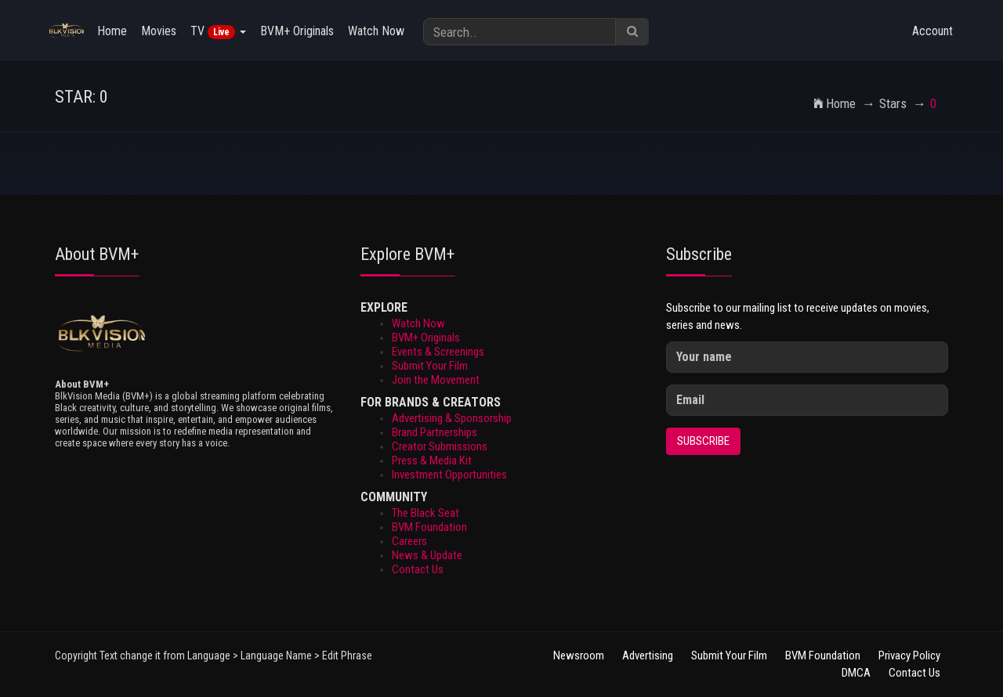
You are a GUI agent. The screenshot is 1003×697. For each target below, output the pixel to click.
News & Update (427, 555)
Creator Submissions (439, 446)
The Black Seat (425, 513)
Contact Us (418, 569)
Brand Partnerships (434, 432)
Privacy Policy (909, 655)
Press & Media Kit (432, 460)
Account (932, 30)
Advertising (648, 655)
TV (218, 31)
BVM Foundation (429, 527)
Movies (158, 30)
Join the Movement (436, 380)
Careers (409, 541)
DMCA (856, 673)
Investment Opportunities (449, 475)
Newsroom (578, 655)
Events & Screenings (438, 352)
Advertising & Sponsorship (452, 418)
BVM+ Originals (297, 30)
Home (112, 30)
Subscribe (703, 441)
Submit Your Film (430, 366)
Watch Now (376, 30)
